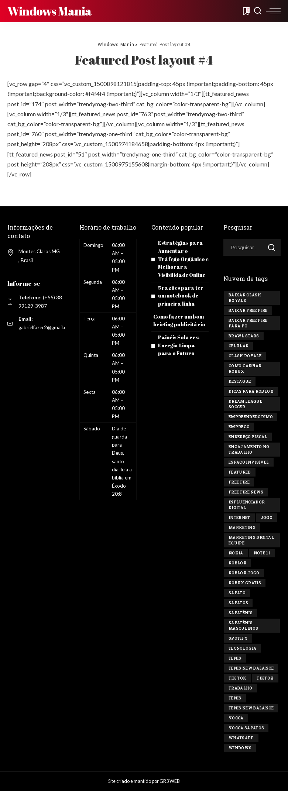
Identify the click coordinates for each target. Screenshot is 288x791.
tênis (235, 698)
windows (240, 748)
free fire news (246, 492)
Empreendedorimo (251, 417)
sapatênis (241, 613)
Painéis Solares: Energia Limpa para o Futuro (179, 342)
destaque (240, 381)
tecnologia (242, 648)
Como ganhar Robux (245, 369)
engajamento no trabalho (249, 449)
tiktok (265, 678)
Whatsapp (241, 738)
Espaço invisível (249, 462)
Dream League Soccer (245, 404)
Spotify (238, 638)
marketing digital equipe (251, 540)
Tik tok (237, 678)
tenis (235, 658)
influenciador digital (247, 505)
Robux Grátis (245, 583)
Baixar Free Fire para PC (248, 323)
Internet (239, 517)
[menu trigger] (273, 11)
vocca (236, 718)
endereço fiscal (248, 436)
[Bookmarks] (245, 11)
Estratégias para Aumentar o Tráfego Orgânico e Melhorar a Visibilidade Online (182, 258)
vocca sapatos (246, 728)
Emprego (239, 426)
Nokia (236, 553)
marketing (242, 527)
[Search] (257, 11)
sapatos (238, 603)
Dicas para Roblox (251, 391)
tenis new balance (251, 668)
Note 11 (262, 553)
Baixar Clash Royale (245, 298)
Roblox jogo (244, 573)
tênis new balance (251, 708)
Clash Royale (245, 356)
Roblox (238, 563)
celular (238, 346)
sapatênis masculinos (243, 625)
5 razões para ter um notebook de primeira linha (181, 294)
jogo (266, 517)
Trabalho (241, 688)
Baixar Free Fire (248, 310)
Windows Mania (49, 11)
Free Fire (239, 482)
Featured (240, 472)
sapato (237, 593)
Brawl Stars (244, 336)
